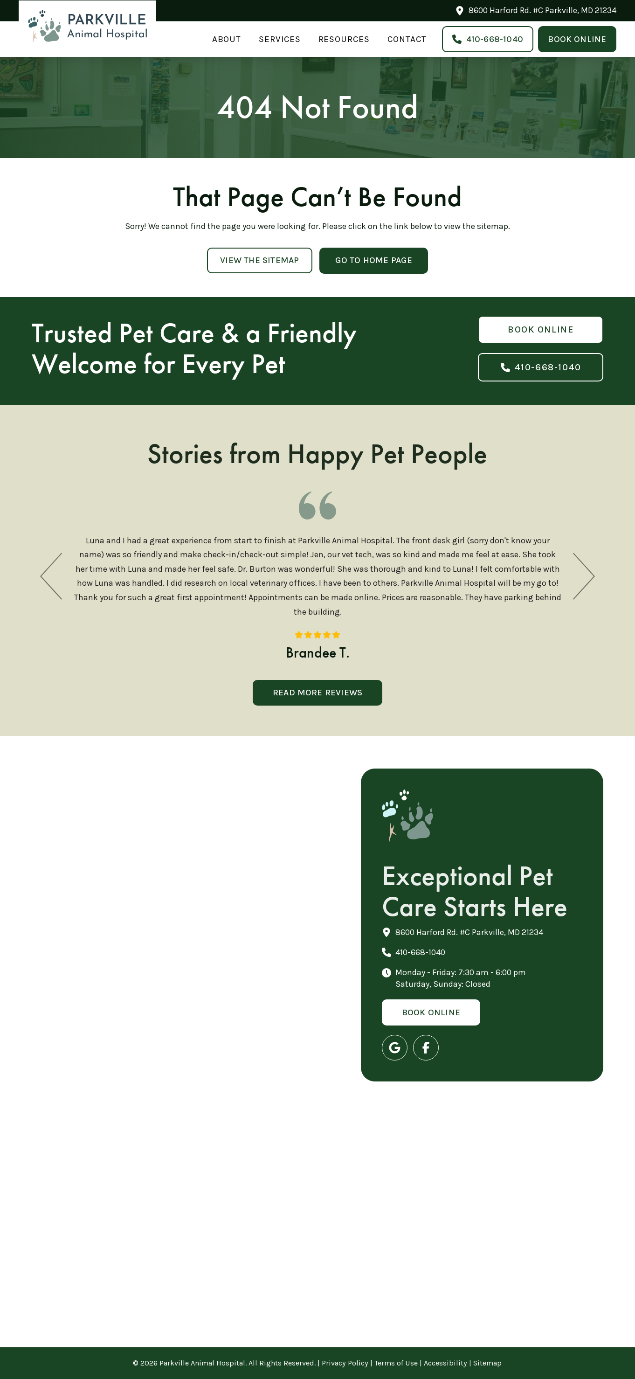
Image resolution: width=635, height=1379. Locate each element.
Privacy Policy (345, 1362)
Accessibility (445, 1362)
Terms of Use (396, 1362)
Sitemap (487, 1362)
